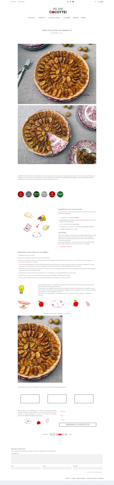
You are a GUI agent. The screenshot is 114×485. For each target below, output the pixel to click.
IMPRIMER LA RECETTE (66, 251)
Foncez (21, 269)
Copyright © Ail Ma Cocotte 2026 (95, 482)
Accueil (68, 482)
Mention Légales (80, 482)
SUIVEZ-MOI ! (21, 1)
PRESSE (83, 22)
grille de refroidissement (64, 218)
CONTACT (13, 1)
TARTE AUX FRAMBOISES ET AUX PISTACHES (57, 403)
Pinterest (54, 418)
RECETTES (31, 22)
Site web (75, 470)
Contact (73, 482)
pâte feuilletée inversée (82, 224)
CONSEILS (41, 22)
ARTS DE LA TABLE (54, 22)
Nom (12, 470)
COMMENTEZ (15, 458)
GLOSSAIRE (66, 22)
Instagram (47, 418)
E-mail (44, 470)
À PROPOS (75, 22)
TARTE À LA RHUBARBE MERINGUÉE (84, 403)
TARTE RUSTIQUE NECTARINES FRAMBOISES (30, 403)
